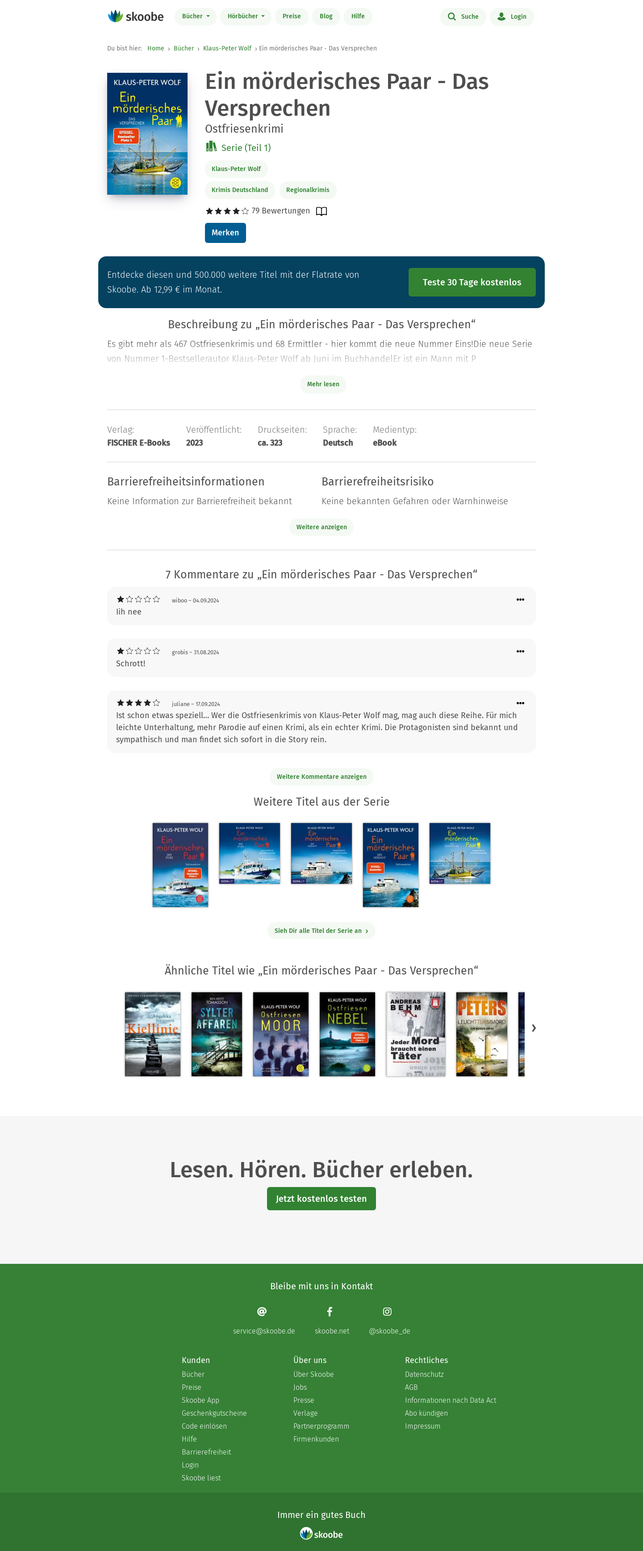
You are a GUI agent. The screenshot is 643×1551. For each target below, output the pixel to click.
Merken (225, 233)
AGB (411, 1387)
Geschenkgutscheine (214, 1413)
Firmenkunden (316, 1439)
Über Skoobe (313, 1374)
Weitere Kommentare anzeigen (322, 777)
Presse (303, 1400)
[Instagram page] (389, 1321)
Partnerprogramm (321, 1426)
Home (155, 48)
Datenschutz (424, 1374)
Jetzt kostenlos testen (321, 1198)
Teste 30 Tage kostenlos (472, 282)
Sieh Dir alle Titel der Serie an (322, 931)
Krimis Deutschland (240, 190)
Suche (463, 16)
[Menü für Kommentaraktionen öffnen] (521, 600)
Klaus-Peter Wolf (227, 48)
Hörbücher (244, 16)
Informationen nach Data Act (450, 1400)
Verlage (305, 1413)
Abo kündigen (426, 1413)
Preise (292, 16)
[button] (534, 1027)
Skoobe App (200, 1400)
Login (511, 16)
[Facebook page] (332, 1321)
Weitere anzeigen (321, 527)
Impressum (423, 1426)
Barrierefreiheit (206, 1452)
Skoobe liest (201, 1478)
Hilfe (358, 16)
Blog (326, 16)
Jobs (300, 1387)
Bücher (193, 16)
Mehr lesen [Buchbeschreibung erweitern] (323, 384)
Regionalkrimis (308, 190)
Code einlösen (204, 1426)
